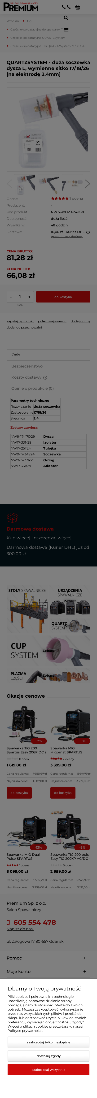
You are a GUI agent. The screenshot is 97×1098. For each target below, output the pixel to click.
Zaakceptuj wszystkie (48, 1070)
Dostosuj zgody (49, 1056)
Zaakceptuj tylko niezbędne (48, 1042)
